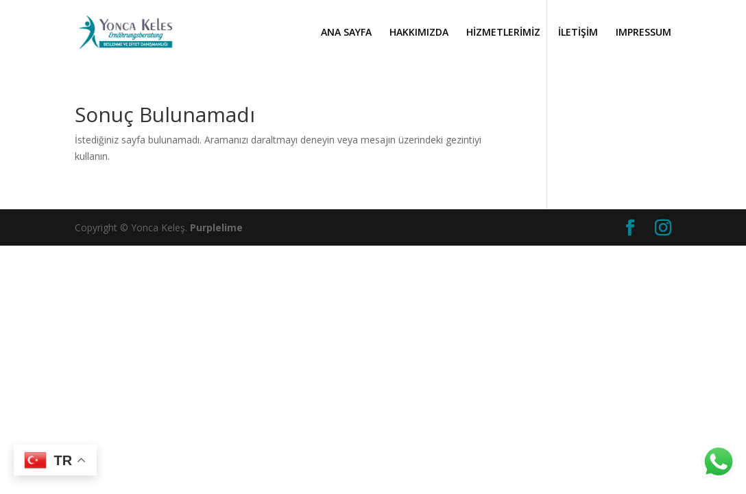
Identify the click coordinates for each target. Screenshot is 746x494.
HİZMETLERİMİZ (503, 32)
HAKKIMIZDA (418, 32)
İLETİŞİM (578, 32)
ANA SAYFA (346, 32)
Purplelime (216, 227)
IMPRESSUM (643, 32)
